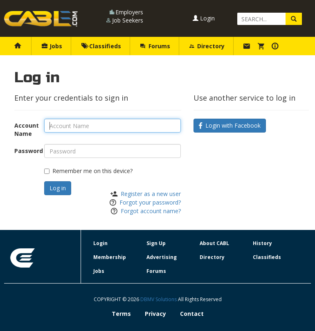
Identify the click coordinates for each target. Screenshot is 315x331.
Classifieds (101, 46)
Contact (192, 313)
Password (26, 151)
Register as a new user (151, 194)
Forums (155, 46)
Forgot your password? (150, 202)
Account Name (26, 129)
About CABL (214, 243)
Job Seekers (127, 20)
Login (204, 18)
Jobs (52, 46)
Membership (109, 257)
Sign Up (156, 243)
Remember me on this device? (88, 171)
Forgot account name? (151, 211)
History (262, 243)
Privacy (155, 313)
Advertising (161, 257)
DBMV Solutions (159, 299)
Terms (121, 313)
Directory (207, 46)
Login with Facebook (230, 125)
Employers (129, 12)
